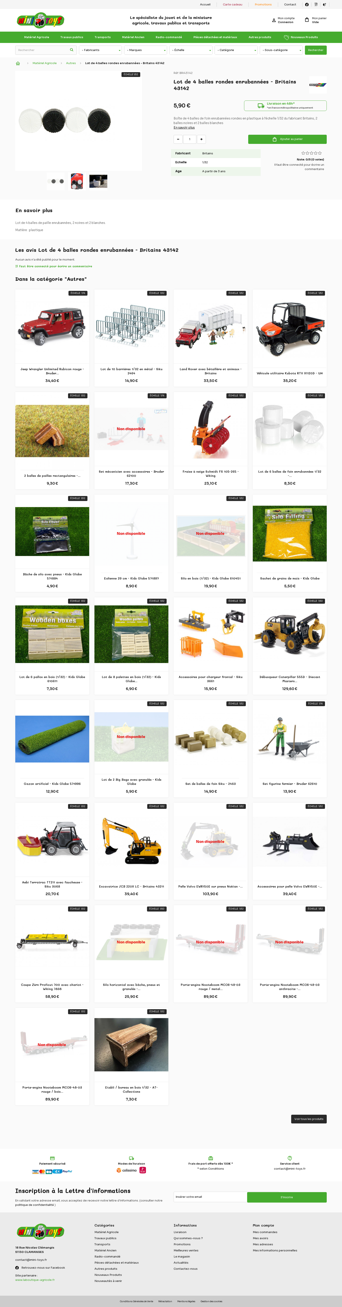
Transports (103, 37)
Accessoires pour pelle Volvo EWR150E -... (289, 886)
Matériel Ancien (133, 37)
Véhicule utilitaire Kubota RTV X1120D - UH (290, 373)
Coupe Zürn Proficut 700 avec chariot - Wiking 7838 (52, 987)
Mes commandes (265, 1232)
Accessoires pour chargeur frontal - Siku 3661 (211, 679)
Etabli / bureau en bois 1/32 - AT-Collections (131, 1089)
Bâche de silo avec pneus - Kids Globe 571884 (52, 576)
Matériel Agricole (36, 37)
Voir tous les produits (308, 1119)
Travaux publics (71, 37)
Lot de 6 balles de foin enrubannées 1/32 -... (289, 474)
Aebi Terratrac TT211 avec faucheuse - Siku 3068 (52, 884)
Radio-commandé (169, 37)
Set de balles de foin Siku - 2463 (210, 784)
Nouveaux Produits (304, 37)
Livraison (180, 1232)
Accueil (205, 4)
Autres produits (260, 37)
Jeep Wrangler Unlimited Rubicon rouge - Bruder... (52, 371)
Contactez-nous (186, 1269)
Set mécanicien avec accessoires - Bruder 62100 (131, 474)
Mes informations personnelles (275, 1250)
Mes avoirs (260, 1238)
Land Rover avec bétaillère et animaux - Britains (211, 371)
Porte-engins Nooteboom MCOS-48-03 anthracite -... (290, 987)
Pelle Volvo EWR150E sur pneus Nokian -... (210, 886)
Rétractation (165, 1301)
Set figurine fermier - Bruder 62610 (290, 784)
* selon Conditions (210, 1169)
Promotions (263, 4)
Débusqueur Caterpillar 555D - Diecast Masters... (290, 679)
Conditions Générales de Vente (136, 1301)
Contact (290, 4)
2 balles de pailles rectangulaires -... (52, 476)
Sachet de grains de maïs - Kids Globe (290, 578)
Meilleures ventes (186, 1250)
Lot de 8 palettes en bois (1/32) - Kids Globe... (131, 679)
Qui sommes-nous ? (188, 1238)
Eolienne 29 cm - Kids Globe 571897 (131, 578)
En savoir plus (184, 130)
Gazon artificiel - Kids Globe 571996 (52, 784)
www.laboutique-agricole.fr (35, 1280)
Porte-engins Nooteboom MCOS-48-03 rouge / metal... (210, 987)
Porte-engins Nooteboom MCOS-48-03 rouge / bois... (52, 1089)
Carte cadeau (232, 4)
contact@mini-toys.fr (290, 1169)
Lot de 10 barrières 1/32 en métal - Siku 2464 (131, 371)
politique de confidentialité (34, 1205)
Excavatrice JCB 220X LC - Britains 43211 (131, 886)
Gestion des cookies (211, 1301)
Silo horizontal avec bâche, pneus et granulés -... (131, 987)
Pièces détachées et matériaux (215, 37)
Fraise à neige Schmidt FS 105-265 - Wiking (211, 474)
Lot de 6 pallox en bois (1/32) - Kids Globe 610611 (52, 679)
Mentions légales (186, 1301)
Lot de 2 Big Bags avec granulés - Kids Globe (131, 782)
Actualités (181, 1262)
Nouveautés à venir (108, 1281)
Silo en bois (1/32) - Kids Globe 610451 (211, 578)
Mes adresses (263, 1244)
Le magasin (182, 1256)
